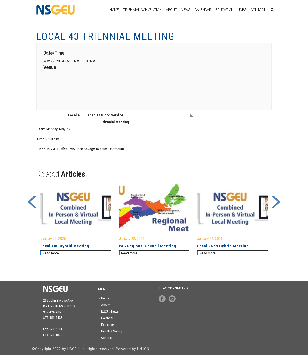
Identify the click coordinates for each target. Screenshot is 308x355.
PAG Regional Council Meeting (147, 245)
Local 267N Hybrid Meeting (223, 245)
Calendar (203, 10)
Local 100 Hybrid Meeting (64, 245)
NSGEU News (109, 311)
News (185, 10)
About (171, 10)
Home (114, 10)
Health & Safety (110, 331)
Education (225, 10)
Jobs (242, 10)
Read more (51, 253)
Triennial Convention (142, 10)
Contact (258, 10)
